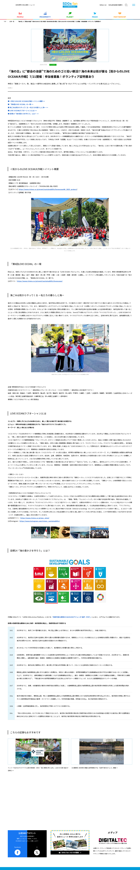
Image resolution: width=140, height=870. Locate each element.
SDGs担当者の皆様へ (115, 5)
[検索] (126, 5)
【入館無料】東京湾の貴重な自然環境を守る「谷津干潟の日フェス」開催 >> (94, 768)
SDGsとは (103, 5)
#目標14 (10, 88)
